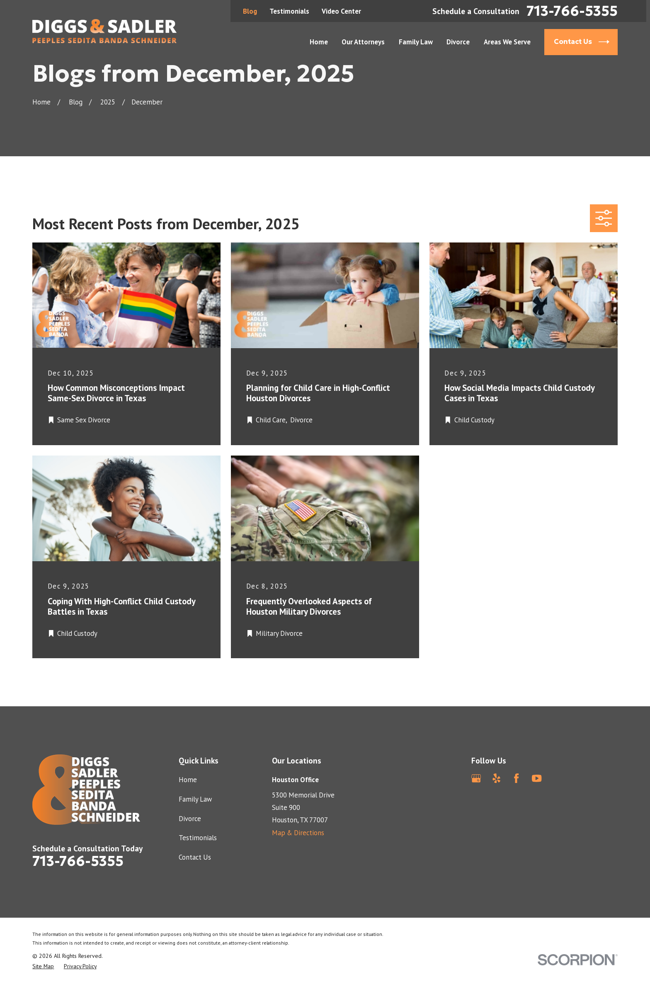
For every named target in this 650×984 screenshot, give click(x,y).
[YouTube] (536, 778)
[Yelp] (496, 778)
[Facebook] (516, 778)
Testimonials (289, 11)
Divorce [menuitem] (458, 41)
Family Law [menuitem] (416, 41)
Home (188, 779)
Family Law (195, 799)
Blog (250, 11)
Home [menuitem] (319, 41)
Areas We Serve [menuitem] (507, 41)
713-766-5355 (572, 11)
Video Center (341, 11)
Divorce (190, 818)
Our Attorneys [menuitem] (363, 41)
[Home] (104, 31)
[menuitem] (43, 966)
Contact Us (195, 857)
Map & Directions (298, 832)
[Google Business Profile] (476, 778)
